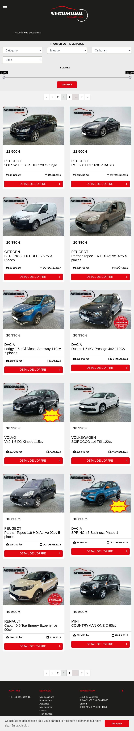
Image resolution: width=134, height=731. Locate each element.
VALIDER (67, 84)
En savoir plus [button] (20, 725)
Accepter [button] (116, 723)
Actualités (44, 703)
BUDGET (65, 67)
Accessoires (45, 700)
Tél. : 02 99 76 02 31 (19, 697)
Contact (43, 710)
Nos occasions (46, 697)
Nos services (45, 707)
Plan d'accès (45, 713)
